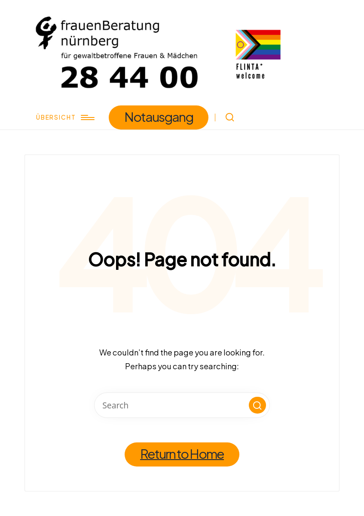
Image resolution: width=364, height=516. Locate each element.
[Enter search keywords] (182, 405)
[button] (159, 117)
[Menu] (64, 117)
